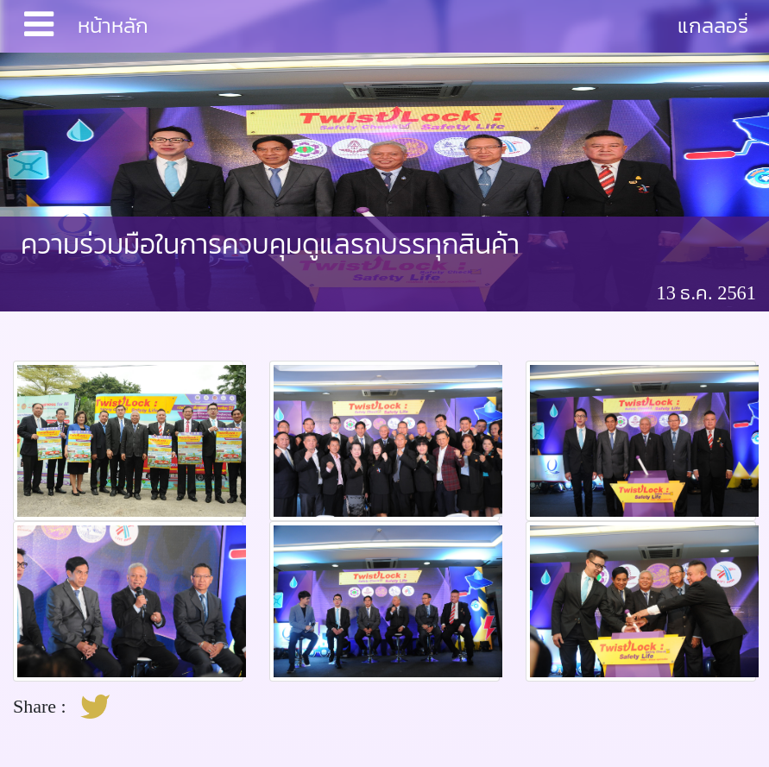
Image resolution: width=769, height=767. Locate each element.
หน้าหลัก (113, 25)
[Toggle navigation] (39, 25)
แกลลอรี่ (713, 25)
